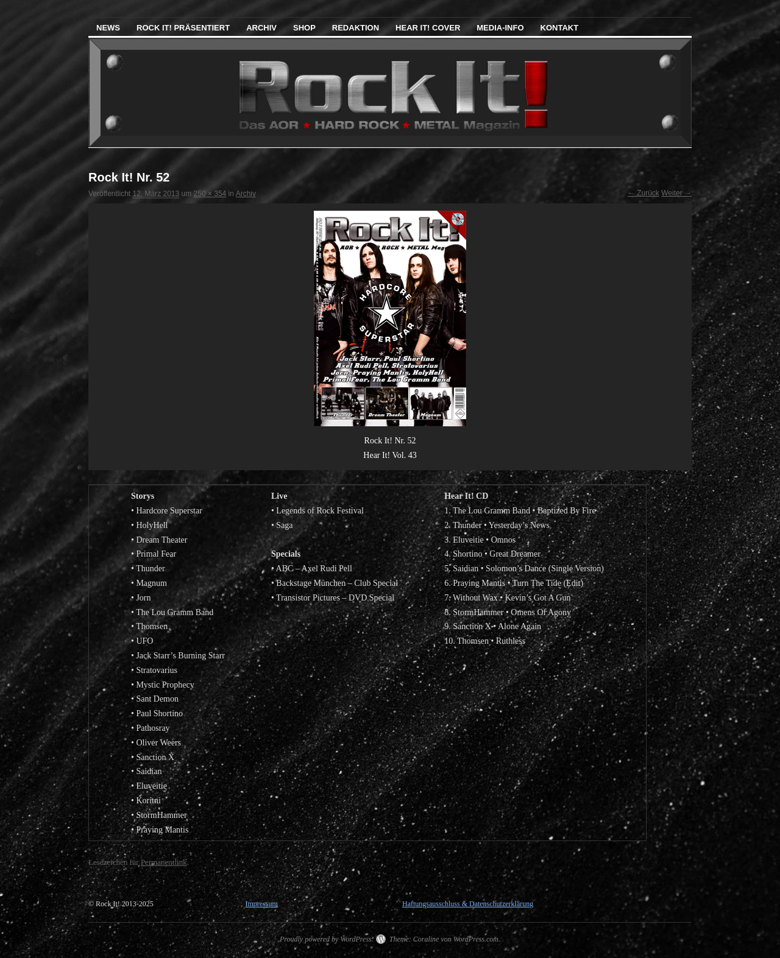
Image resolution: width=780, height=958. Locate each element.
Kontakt (560, 27)
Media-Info (500, 27)
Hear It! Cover (427, 27)
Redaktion (355, 27)
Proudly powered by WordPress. (327, 939)
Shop (304, 27)
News (108, 27)
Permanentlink (164, 862)
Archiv (261, 27)
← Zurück (643, 193)
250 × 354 (210, 193)
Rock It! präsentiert (183, 27)
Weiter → (676, 193)
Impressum (261, 904)
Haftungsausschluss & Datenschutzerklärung (467, 904)
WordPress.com (475, 939)
